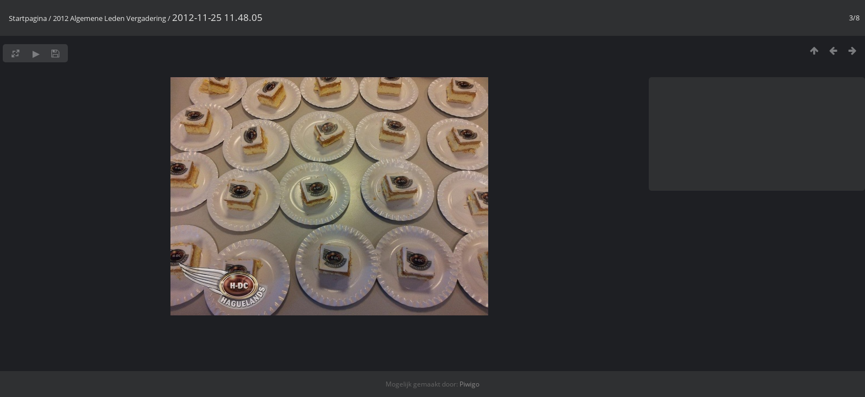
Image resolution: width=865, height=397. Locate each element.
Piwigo (469, 384)
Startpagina (28, 18)
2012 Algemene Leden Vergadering (109, 18)
